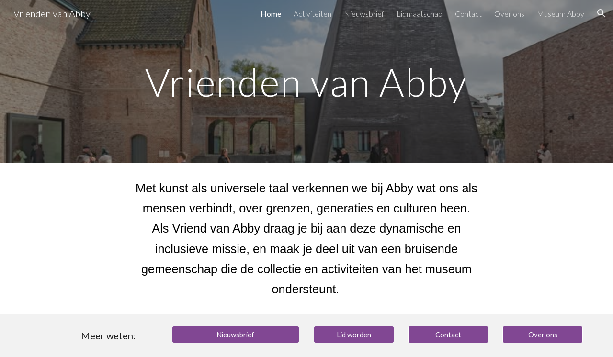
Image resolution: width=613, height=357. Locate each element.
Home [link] (271, 13)
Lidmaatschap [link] (420, 13)
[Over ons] (542, 335)
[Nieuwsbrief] (235, 335)
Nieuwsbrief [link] (364, 13)
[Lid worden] (354, 335)
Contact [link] (468, 13)
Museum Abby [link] (560, 13)
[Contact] (448, 335)
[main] (306, 81)
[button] (601, 13)
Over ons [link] (509, 13)
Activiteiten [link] (312, 13)
